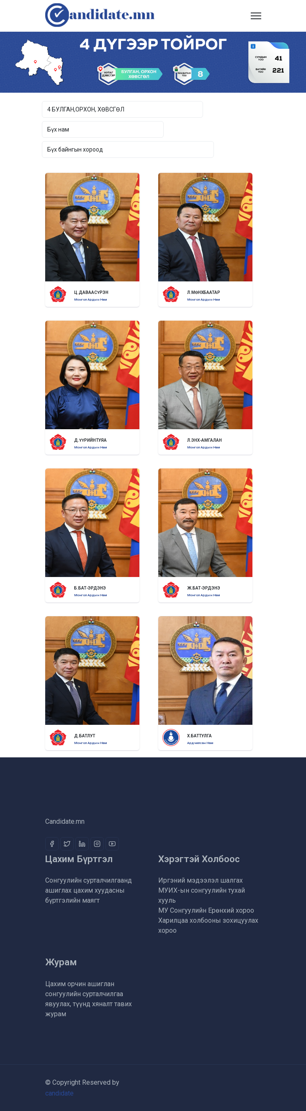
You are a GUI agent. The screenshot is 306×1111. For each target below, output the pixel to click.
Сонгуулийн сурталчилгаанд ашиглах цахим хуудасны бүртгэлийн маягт (88, 890)
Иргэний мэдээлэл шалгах (200, 880)
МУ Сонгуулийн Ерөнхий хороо (206, 910)
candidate (59, 1093)
